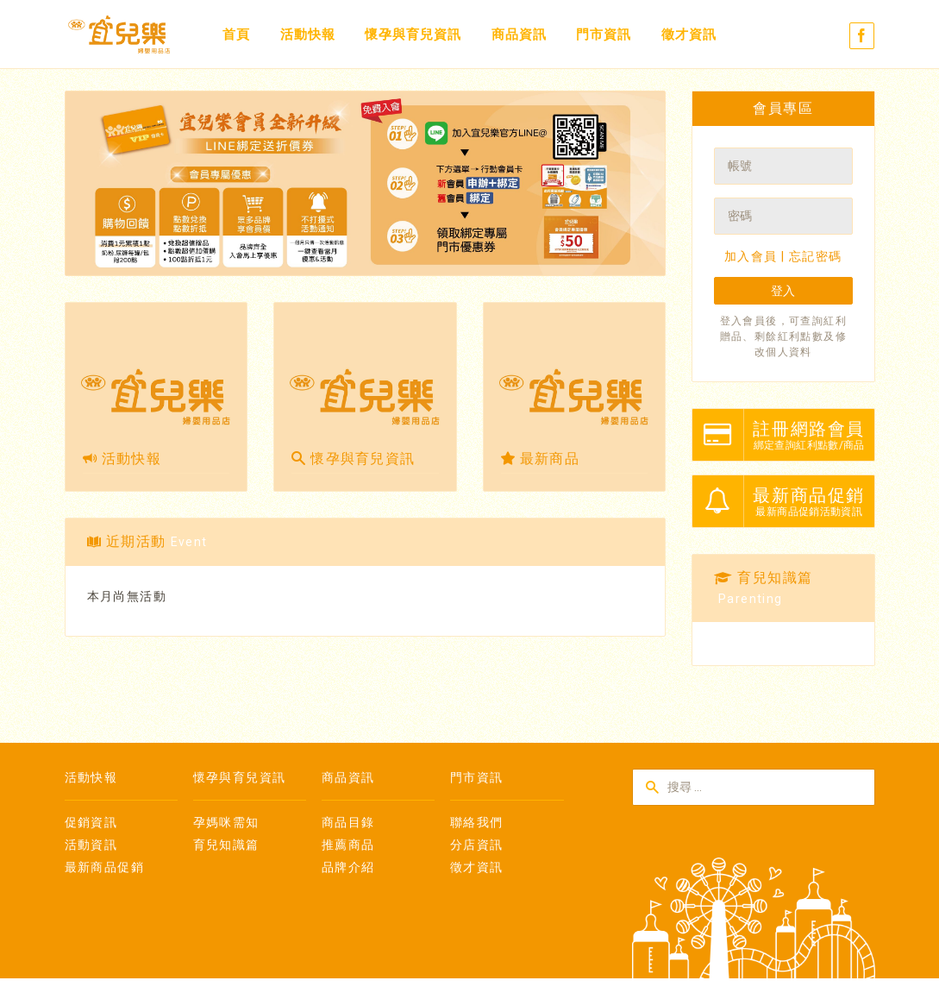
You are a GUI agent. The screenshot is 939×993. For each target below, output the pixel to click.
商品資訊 (519, 34)
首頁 (236, 34)
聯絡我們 (477, 822)
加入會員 (751, 256)
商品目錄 (348, 822)
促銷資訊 (91, 822)
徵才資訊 (689, 34)
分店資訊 (477, 845)
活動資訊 (91, 845)
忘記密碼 (815, 256)
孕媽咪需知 (226, 822)
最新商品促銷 (104, 867)
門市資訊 (603, 34)
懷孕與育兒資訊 (413, 34)
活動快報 (307, 34)
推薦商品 (348, 845)
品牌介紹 (348, 867)
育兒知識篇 (226, 845)
